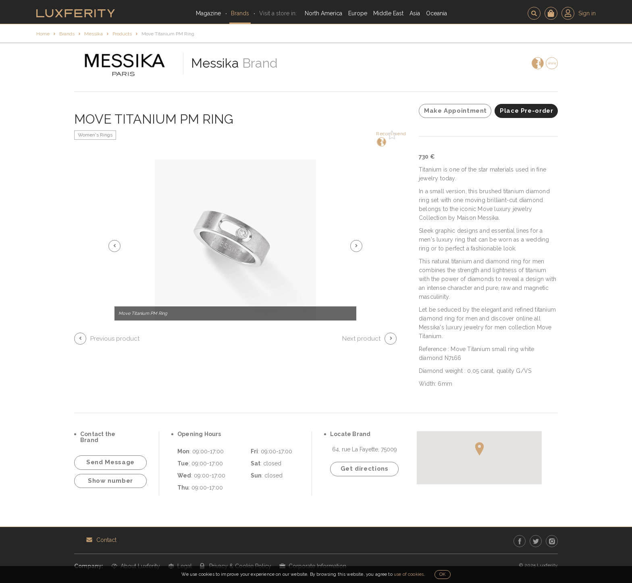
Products (122, 34)
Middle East (388, 13)
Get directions (365, 468)
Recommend (380, 139)
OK (442, 574)
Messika (93, 34)
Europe (357, 13)
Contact (106, 540)
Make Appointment (455, 110)
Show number (110, 480)
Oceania (436, 13)
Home (43, 34)
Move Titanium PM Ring (167, 34)
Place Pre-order (526, 110)
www (552, 63)
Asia (415, 13)
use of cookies (409, 574)
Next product (361, 338)
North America (323, 13)
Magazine (208, 13)
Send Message (110, 462)
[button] (114, 246)
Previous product (114, 338)
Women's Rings (95, 135)
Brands (240, 13)
